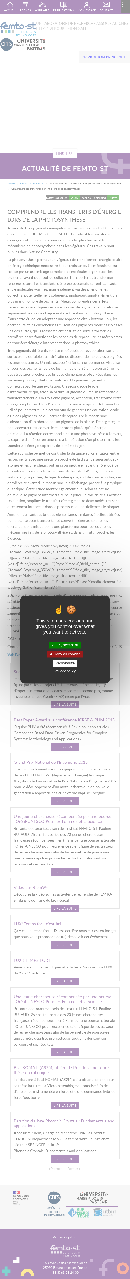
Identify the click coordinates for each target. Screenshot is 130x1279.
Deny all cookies (65, 654)
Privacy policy (65, 671)
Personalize (65, 663)
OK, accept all (65, 645)
